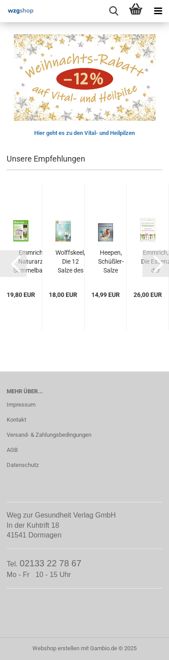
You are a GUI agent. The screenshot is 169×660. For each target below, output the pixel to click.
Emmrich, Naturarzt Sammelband (31, 261)
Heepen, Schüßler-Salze (111, 261)
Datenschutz (23, 465)
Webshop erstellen (55, 648)
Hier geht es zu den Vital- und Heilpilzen (84, 133)
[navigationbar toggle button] (158, 11)
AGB (12, 450)
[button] (13, 263)
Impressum (21, 404)
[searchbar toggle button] (113, 11)
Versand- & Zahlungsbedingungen (49, 434)
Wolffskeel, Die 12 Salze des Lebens (70, 262)
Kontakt (16, 419)
